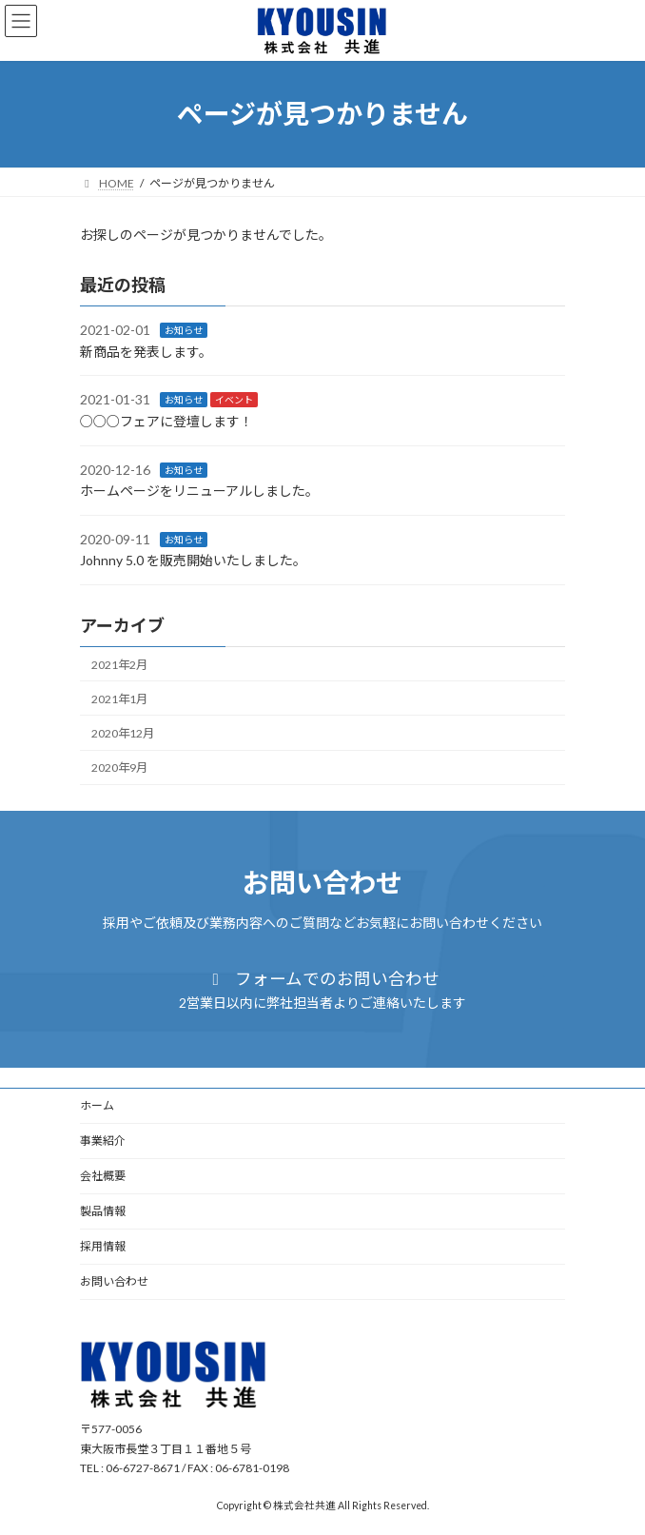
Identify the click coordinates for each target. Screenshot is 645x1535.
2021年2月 (119, 664)
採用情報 (103, 1246)
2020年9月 (119, 767)
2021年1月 (119, 699)
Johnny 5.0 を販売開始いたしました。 (193, 560)
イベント (234, 399)
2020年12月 (122, 733)
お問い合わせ (114, 1281)
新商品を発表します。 (146, 352)
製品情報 (103, 1211)
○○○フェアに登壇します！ (166, 421)
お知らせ (184, 330)
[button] (322, 991)
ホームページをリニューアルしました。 (199, 490)
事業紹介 (103, 1140)
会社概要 (103, 1176)
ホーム (97, 1105)
